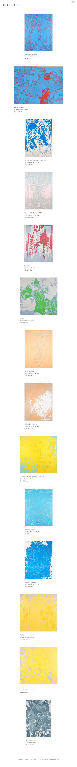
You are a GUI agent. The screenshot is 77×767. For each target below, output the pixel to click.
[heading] (12, 4)
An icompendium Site (53, 759)
